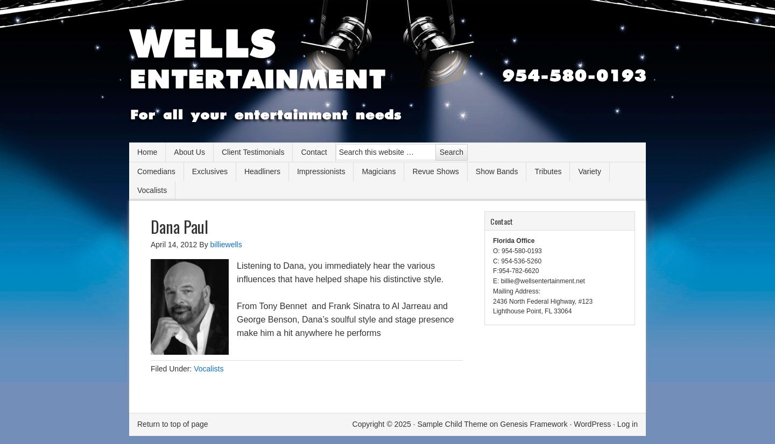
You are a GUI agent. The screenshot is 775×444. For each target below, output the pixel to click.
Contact (314, 152)
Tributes (547, 171)
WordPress (592, 424)
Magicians (379, 171)
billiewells (226, 244)
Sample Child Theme (452, 424)
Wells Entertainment (387, 75)
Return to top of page (172, 424)
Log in (627, 424)
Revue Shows (435, 171)
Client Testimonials (253, 152)
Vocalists (152, 190)
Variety (589, 171)
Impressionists (321, 171)
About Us (189, 152)
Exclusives (210, 171)
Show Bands (497, 171)
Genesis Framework (533, 424)
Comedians (156, 171)
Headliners (262, 171)
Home (147, 152)
